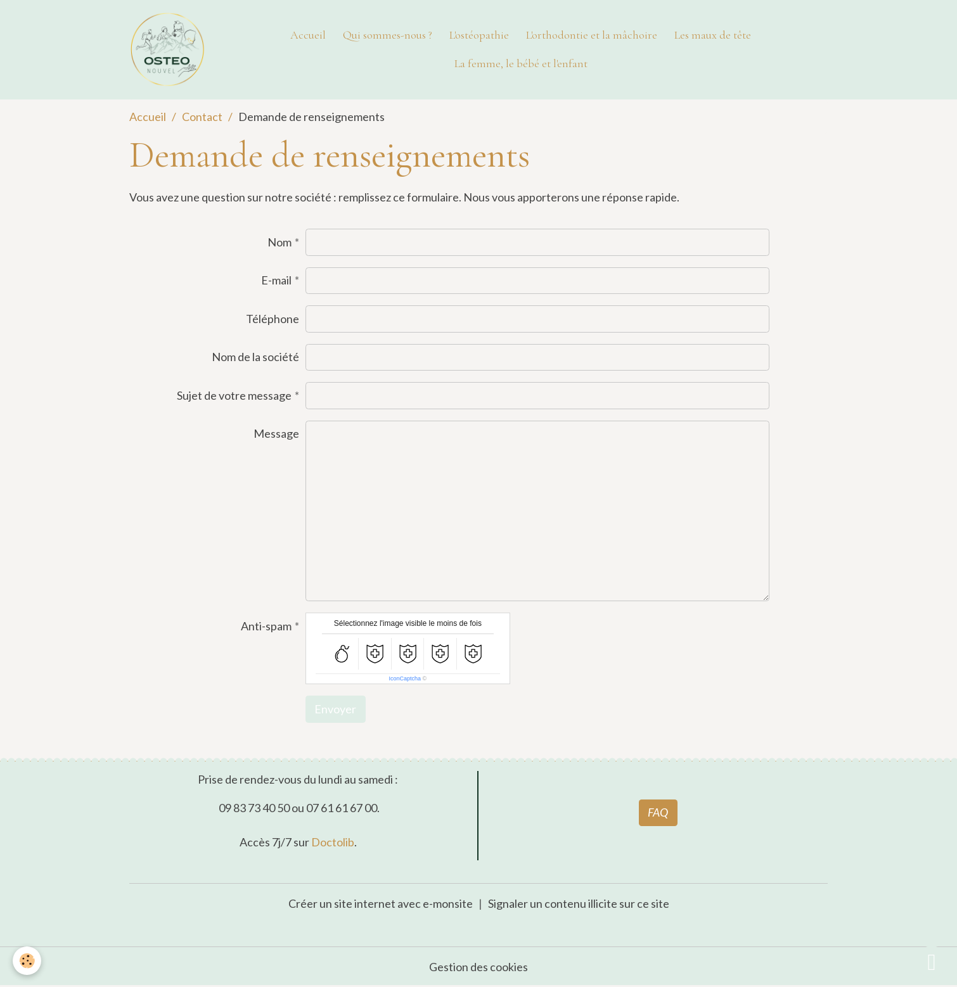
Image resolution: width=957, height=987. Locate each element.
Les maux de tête (712, 35)
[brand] (169, 49)
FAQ (658, 812)
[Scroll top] (931, 961)
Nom (279, 242)
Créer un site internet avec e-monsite (380, 903)
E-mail (276, 280)
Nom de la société (255, 357)
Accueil (308, 35)
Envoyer (335, 709)
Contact (202, 117)
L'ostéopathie (479, 35)
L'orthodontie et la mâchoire (591, 35)
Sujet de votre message (234, 395)
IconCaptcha (405, 678)
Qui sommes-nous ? (387, 35)
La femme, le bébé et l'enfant (521, 63)
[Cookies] (27, 960)
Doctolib (332, 842)
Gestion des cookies (478, 967)
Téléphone (272, 319)
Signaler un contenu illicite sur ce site (578, 903)
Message (276, 433)
